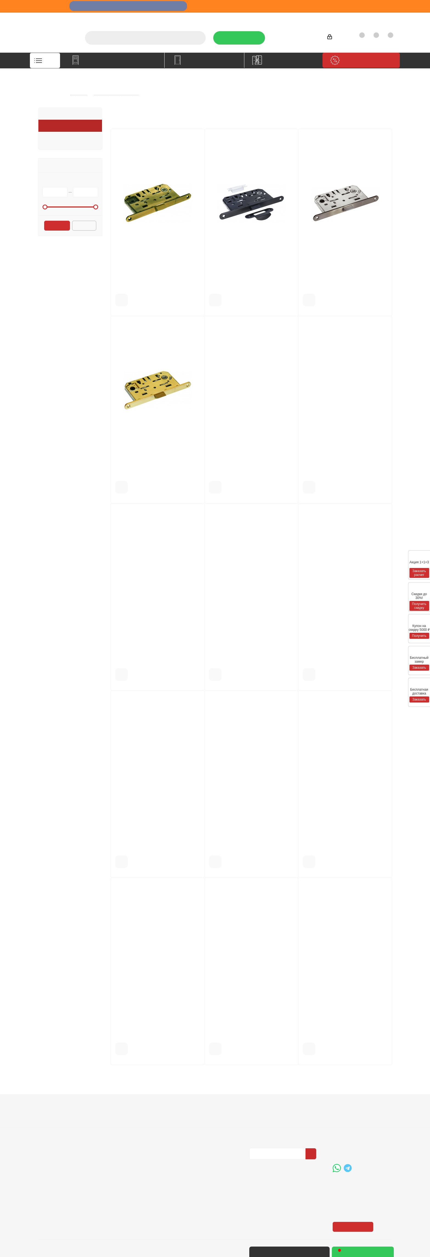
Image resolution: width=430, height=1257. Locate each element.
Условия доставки (127, 1123)
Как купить (349, 18)
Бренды (186, 1123)
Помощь (189, 1106)
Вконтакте (254, 1164)
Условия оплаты (125, 1116)
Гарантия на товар (127, 1131)
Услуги (236, 18)
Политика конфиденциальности (276, 1123)
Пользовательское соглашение (127, 1141)
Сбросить (84, 226)
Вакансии (48, 1123)
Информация (124, 1106)
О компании (208, 18)
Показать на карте (353, 1193)
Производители (314, 18)
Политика (48, 1131)
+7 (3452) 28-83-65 (305, 1252)
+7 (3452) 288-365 (296, 36)
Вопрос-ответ (192, 1116)
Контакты (378, 18)
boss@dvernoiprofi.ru (362, 1147)
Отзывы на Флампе (271, 18)
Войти (335, 38)
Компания (50, 1106)
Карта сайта (190, 1131)
